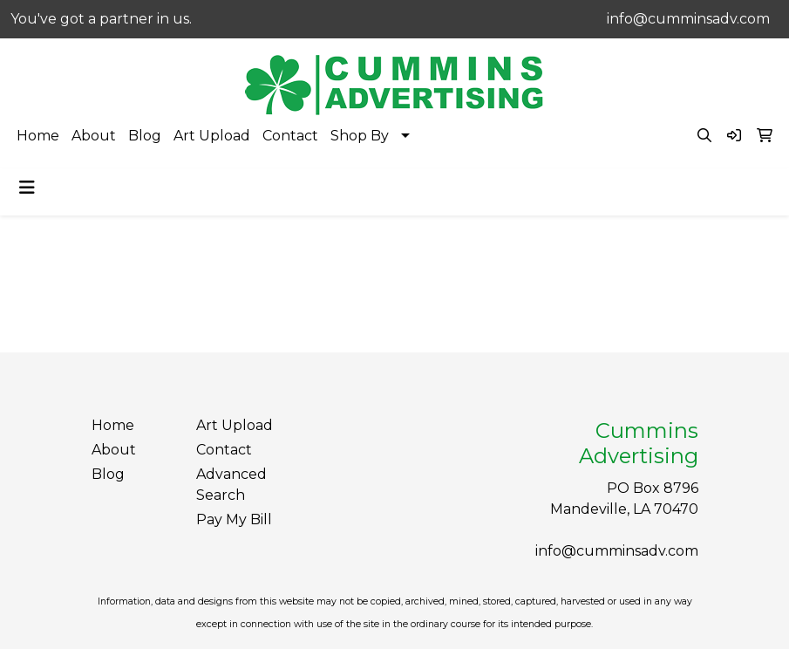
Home (38, 135)
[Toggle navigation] (27, 187)
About (93, 135)
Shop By (359, 135)
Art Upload (211, 135)
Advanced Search (231, 484)
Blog (144, 135)
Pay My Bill (234, 519)
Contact (290, 135)
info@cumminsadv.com (688, 18)
